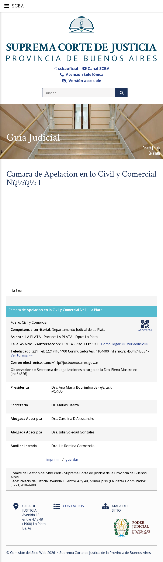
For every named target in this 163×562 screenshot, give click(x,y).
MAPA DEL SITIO (120, 508)
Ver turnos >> (21, 355)
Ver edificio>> (137, 344)
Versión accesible (81, 80)
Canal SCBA (95, 68)
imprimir (53, 459)
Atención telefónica (81, 74)
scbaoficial (66, 68)
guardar (71, 459)
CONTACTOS (73, 506)
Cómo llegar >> (113, 344)
